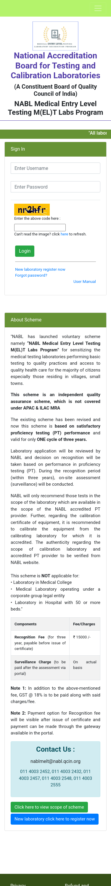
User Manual (84, 281)
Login (24, 251)
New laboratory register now (40, 269)
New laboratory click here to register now (55, 819)
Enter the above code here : (37, 218)
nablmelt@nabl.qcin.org (55, 761)
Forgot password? (31, 275)
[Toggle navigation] (98, 8)
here (64, 234)
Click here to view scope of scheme (49, 807)
